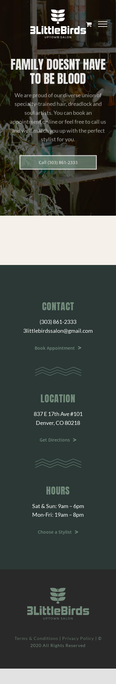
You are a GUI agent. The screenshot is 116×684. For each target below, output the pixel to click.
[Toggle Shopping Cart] (89, 24)
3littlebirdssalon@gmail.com (58, 330)
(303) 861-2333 (58, 321)
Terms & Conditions (36, 638)
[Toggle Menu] (102, 24)
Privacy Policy (78, 638)
